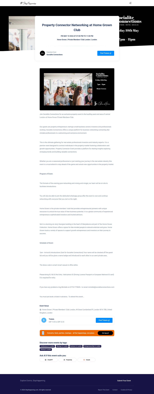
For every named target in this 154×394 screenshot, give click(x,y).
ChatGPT (48, 360)
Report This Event (103, 390)
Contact (114, 390)
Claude (86, 360)
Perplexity (67, 360)
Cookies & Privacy (126, 390)
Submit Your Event (124, 381)
